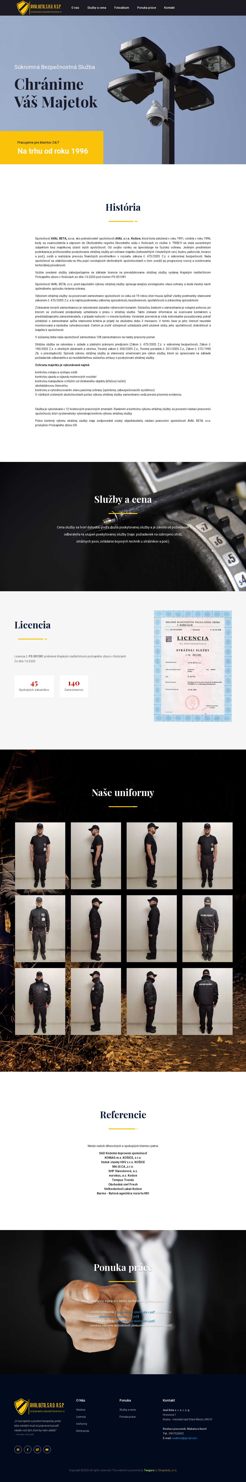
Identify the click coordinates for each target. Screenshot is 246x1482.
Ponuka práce (146, 7)
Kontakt (169, 7)
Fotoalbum (121, 7)
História (80, 1409)
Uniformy (81, 1423)
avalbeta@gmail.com (184, 1438)
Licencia (81, 1416)
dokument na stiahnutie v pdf (135, 1312)
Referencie (82, 1430)
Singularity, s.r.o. (167, 1470)
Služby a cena (96, 7)
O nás (75, 7)
